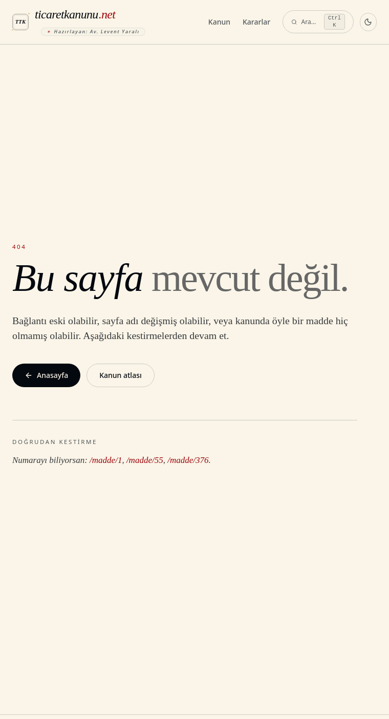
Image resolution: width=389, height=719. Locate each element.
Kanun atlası (120, 375)
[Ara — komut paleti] (318, 21)
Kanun (219, 22)
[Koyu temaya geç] (368, 22)
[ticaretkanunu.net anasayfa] (106, 22)
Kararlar (256, 22)
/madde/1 (106, 460)
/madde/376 (187, 460)
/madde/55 (144, 460)
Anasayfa (46, 375)
